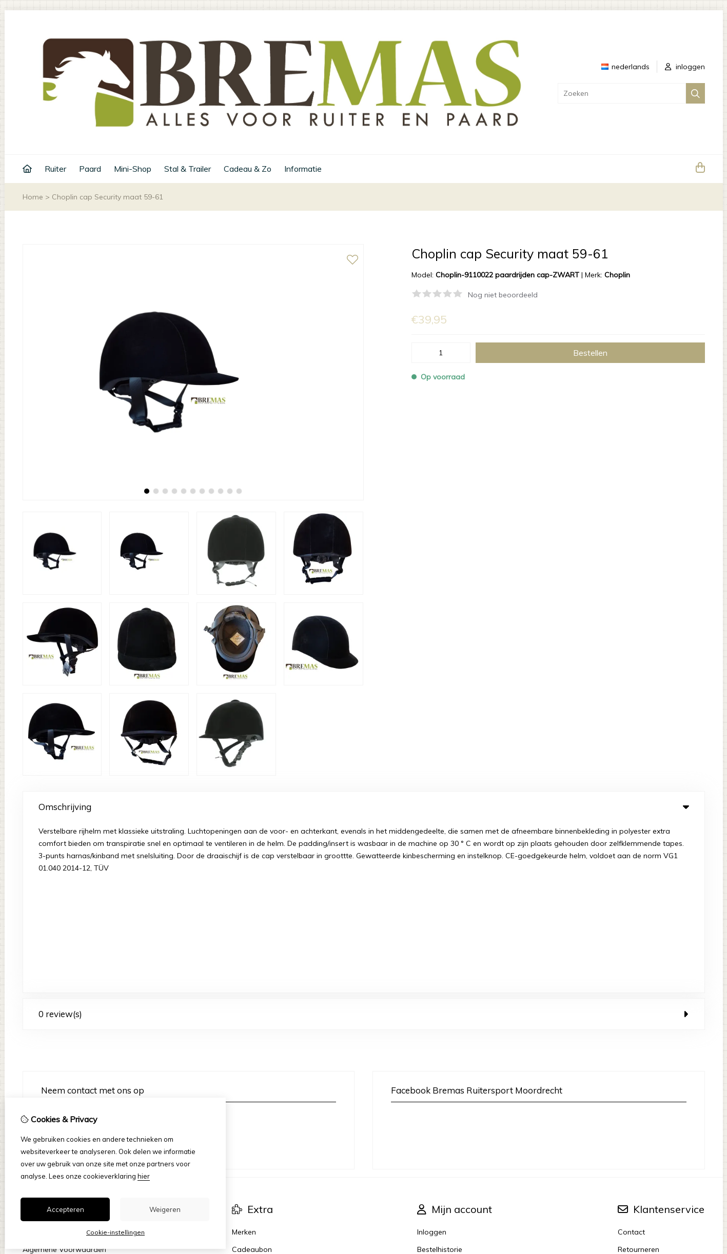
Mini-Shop (132, 169)
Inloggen (431, 1061)
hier (143, 1176)
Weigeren (165, 1209)
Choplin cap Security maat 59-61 (107, 196)
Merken (244, 1061)
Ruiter (55, 169)
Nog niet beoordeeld (503, 294)
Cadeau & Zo (247, 169)
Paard (90, 169)
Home (33, 196)
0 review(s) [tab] (363, 843)
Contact (631, 1061)
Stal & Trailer (187, 169)
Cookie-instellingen (115, 1232)
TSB (699, 1160)
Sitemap (632, 1096)
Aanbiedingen (255, 1096)
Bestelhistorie (439, 1079)
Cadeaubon (252, 1079)
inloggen (685, 66)
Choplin (617, 274)
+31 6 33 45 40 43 (110, 948)
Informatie (303, 169)
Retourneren (638, 1079)
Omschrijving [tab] (363, 806)
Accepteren (65, 1209)
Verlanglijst (435, 1096)
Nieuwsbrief (437, 1114)
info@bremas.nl (79, 963)
